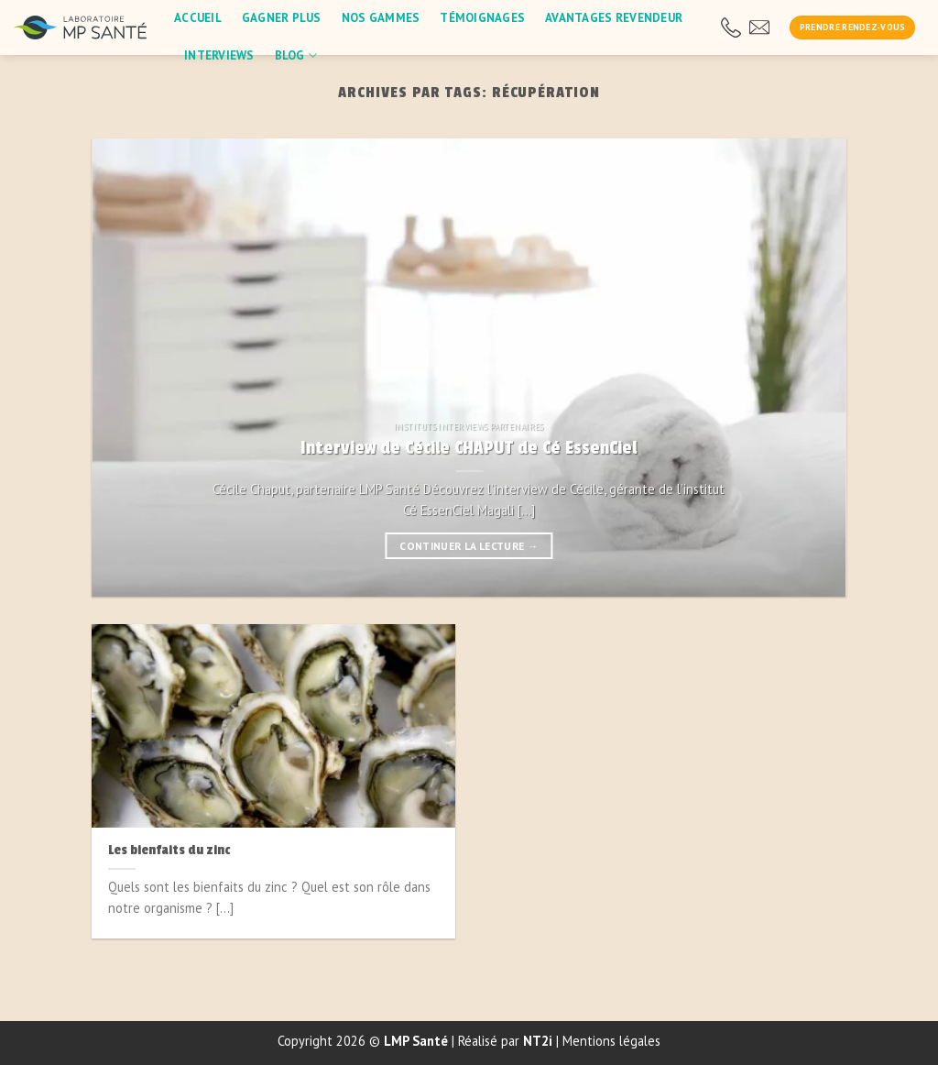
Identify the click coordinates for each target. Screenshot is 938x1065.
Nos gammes (381, 18)
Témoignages (482, 18)
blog (296, 55)
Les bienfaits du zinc (169, 849)
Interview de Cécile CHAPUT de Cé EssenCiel (468, 448)
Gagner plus (282, 18)
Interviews (219, 55)
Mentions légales (611, 1040)
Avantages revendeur (613, 18)
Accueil (198, 18)
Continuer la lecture (468, 546)
